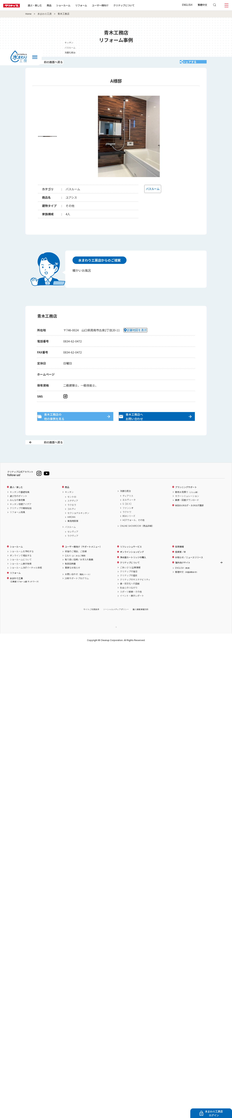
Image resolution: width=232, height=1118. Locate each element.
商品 (67, 499)
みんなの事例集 (17, 512)
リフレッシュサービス (131, 558)
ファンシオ (128, 520)
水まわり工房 (45, 14)
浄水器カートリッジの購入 (133, 569)
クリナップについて (135, 5)
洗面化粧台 (125, 503)
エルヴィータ (129, 512)
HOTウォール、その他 (133, 532)
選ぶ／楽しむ (16, 499)
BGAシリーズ (129, 528)
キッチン (69, 504)
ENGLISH (187, 5)
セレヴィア (72, 543)
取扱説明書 (70, 575)
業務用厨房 (72, 533)
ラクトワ (127, 524)
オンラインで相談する (21, 567)
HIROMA (71, 529)
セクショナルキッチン (78, 525)
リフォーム (92, 5)
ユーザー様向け (111, 5)
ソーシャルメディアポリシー (116, 621)
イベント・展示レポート (132, 607)
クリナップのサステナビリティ (135, 591)
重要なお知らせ (72, 579)
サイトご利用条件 (91, 621)
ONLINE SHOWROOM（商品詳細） (137, 538)
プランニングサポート (186, 499)
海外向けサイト (182, 574)
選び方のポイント (18, 508)
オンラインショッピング (132, 564)
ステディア (72, 513)
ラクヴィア (72, 548)
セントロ (71, 509)
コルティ (71, 521)
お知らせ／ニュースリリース (189, 569)
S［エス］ (127, 516)
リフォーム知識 (17, 524)
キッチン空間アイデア (20, 516)
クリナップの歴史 (128, 587)
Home (28, 14)
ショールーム (74, 5)
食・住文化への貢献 (130, 595)
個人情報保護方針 (141, 621)
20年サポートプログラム (77, 590)
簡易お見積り (187, 504)
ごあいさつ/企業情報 (130, 579)
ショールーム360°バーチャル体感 (26, 579)
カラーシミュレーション (187, 508)
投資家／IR (180, 564)
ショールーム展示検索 (21, 575)
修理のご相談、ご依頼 (76, 563)
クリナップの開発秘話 (21, 520)
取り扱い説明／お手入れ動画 (79, 571)
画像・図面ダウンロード (187, 512)
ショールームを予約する (22, 563)
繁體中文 (202, 5)
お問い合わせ (78, 586)
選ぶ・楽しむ (46, 5)
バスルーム (70, 539)
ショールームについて (21, 571)
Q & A (76, 567)
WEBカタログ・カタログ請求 (189, 517)
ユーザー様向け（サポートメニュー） (83, 558)
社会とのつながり (128, 600)
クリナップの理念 (128, 583)
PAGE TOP (116, 639)
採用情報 (179, 558)
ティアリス (128, 508)
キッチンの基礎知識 (19, 504)
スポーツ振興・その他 (131, 604)
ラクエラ (71, 517)
